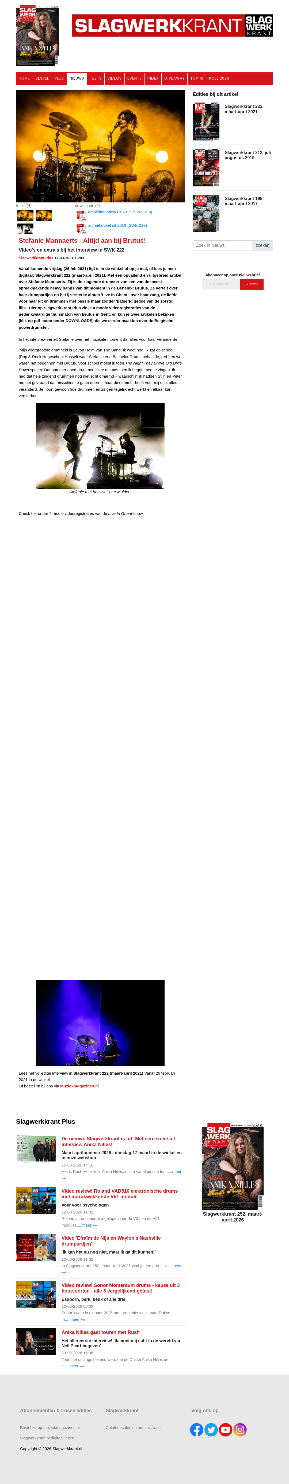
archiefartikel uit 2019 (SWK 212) (111, 229)
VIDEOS (114, 78)
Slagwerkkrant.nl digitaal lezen (47, 1438)
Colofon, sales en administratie (133, 1427)
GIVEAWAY (174, 78)
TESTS (96, 78)
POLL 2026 (219, 78)
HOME (24, 78)
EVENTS (134, 78)
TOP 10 (196, 78)
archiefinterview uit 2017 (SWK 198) (113, 215)
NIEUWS (77, 78)
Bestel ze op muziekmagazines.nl (50, 1427)
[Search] (222, 245)
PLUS (59, 78)
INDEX (153, 78)
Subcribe (252, 284)
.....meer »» (87, 1225)
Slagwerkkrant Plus (36, 258)
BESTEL (42, 78)
